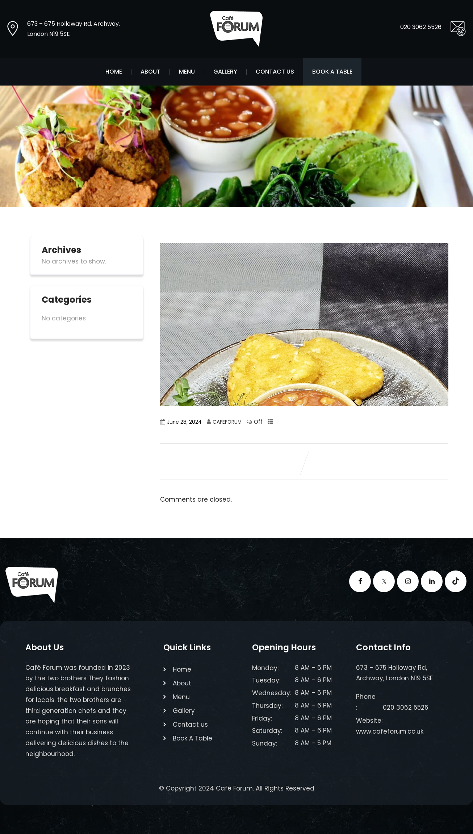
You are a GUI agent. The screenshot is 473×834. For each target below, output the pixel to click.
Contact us (275, 72)
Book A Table (332, 72)
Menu (187, 72)
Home (113, 72)
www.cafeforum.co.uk (389, 731)
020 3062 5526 (420, 27)
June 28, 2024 (184, 422)
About (150, 72)
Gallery (225, 72)
